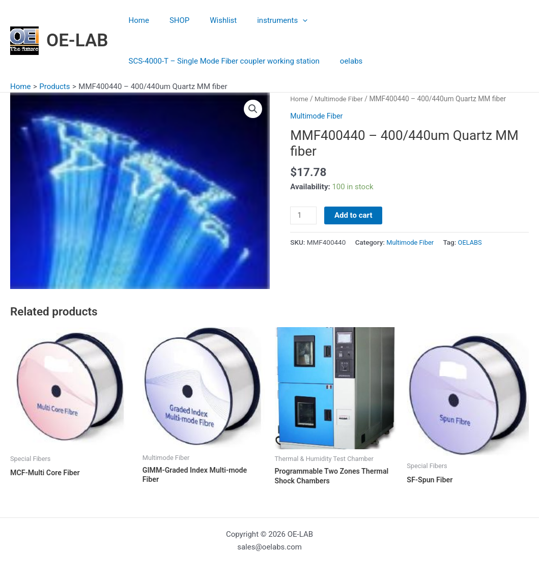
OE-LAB (77, 40)
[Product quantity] (304, 216)
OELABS (473, 243)
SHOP (172, 20)
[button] (253, 109)
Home (136, 20)
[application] (285, 20)
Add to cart (355, 215)
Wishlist (210, 20)
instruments (264, 20)
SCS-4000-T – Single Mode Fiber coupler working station (400, 20)
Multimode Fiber (341, 99)
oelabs (137, 61)
